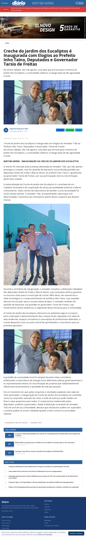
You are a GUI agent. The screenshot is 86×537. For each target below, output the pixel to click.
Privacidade (5, 528)
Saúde (46, 512)
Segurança (47, 509)
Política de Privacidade (45, 535)
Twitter (78, 130)
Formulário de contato (51, 526)
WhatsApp (70, 130)
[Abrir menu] (5, 3)
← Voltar (6, 43)
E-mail (46, 523)
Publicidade (5, 526)
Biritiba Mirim (43, 3)
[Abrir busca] (79, 3)
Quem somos (6, 520)
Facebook (60, 130)
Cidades (47, 507)
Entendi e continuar (76, 533)
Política (46, 504)
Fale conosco (6, 523)
